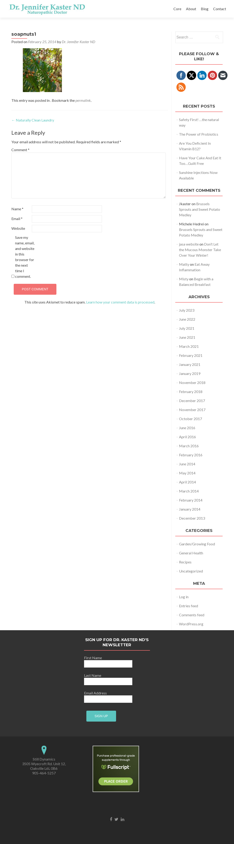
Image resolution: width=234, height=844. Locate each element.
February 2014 (190, 500)
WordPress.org (191, 624)
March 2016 (189, 446)
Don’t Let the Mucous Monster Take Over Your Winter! (200, 249)
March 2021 (189, 346)
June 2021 (187, 337)
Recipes (185, 562)
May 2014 (187, 473)
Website (18, 228)
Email (17, 218)
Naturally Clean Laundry (32, 120)
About (191, 8)
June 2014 (187, 464)
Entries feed (188, 606)
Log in (183, 597)
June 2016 (187, 427)
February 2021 (190, 355)
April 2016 (187, 437)
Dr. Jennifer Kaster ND (78, 41)
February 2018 (190, 391)
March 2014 (189, 491)
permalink (83, 100)
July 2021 (186, 328)
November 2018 (192, 382)
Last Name (96, 675)
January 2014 (189, 509)
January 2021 (189, 364)
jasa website (189, 244)
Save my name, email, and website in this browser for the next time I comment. (24, 256)
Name (17, 209)
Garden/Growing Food (197, 544)
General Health (191, 553)
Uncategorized (191, 571)
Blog (204, 8)
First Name (96, 657)
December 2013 (192, 518)
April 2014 (187, 482)
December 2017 (192, 400)
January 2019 (189, 373)
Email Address (96, 693)
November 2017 (192, 409)
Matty (184, 264)
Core (177, 8)
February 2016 (190, 455)
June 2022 (187, 319)
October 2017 (190, 418)
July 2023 (186, 310)
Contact (219, 8)
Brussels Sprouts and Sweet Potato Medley (199, 209)
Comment (20, 149)
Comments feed (191, 615)
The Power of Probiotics (198, 134)
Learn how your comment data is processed (120, 302)
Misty (183, 279)
